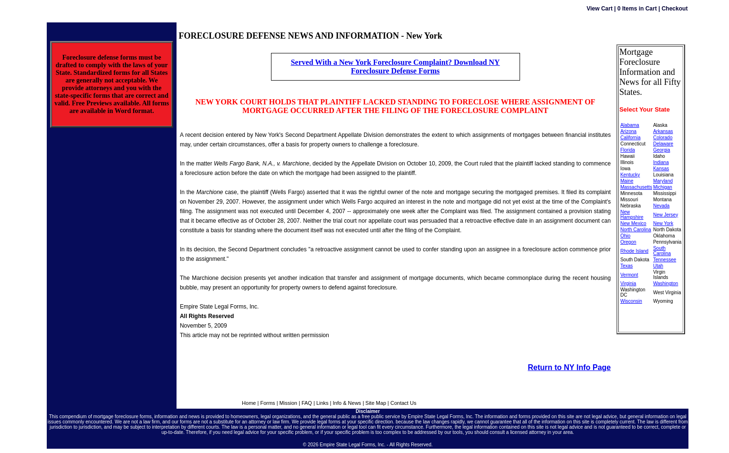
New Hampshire (631, 214)
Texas (626, 265)
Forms (267, 403)
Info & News (347, 403)
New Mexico (633, 223)
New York (663, 223)
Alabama (629, 125)
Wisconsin (631, 301)
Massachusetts (636, 187)
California (630, 137)
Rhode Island (634, 251)
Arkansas (663, 131)
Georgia (661, 150)
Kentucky (630, 174)
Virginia (628, 283)
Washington (665, 283)
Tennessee (664, 259)
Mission (288, 403)
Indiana (661, 162)
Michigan (662, 187)
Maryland (663, 181)
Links (322, 403)
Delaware (663, 143)
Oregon (628, 242)
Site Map (375, 403)
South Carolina (662, 251)
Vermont (629, 275)
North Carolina (635, 229)
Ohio (625, 235)
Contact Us (403, 403)
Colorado (663, 137)
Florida (627, 150)
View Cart (599, 8)
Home (249, 403)
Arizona (628, 131)
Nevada (661, 205)
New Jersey (665, 214)
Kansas (661, 168)
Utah (658, 265)
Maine (626, 181)
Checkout (675, 8)
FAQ (307, 403)
